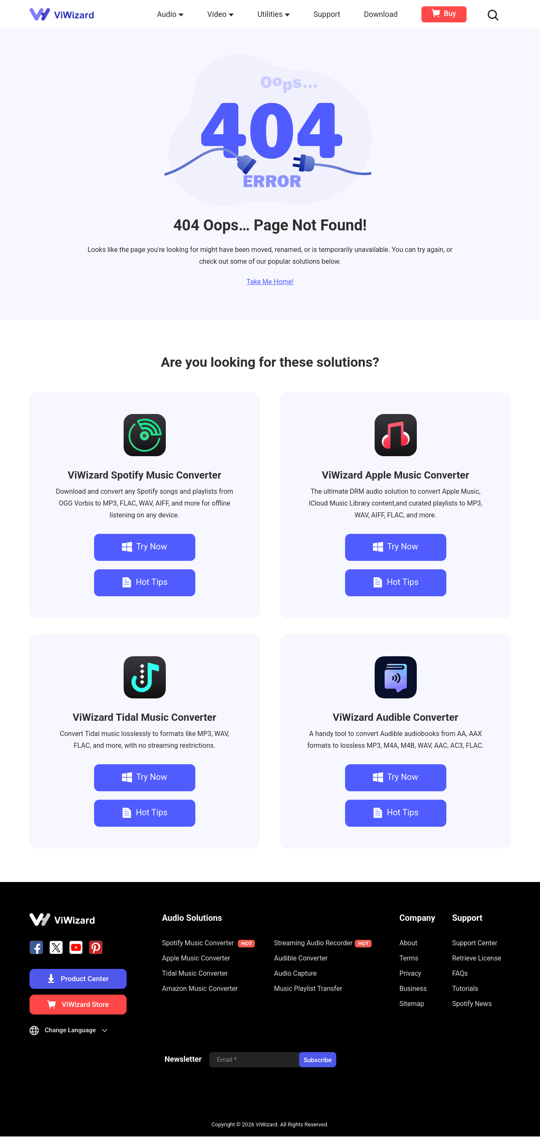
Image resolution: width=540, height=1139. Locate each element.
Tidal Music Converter (144, 717)
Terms (409, 958)
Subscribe (317, 1062)
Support (327, 14)
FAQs (460, 973)
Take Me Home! (269, 282)
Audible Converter (395, 717)
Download (381, 14)
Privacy (410, 973)
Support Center (474, 943)
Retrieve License (476, 958)
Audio (170, 14)
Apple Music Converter (395, 475)
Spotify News (472, 1004)
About (409, 943)
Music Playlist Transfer (308, 989)
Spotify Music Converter (144, 475)
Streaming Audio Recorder (323, 943)
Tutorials (465, 989)
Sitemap (412, 1004)
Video (221, 14)
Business (413, 989)
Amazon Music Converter (200, 989)
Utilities (274, 14)
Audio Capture (295, 973)
